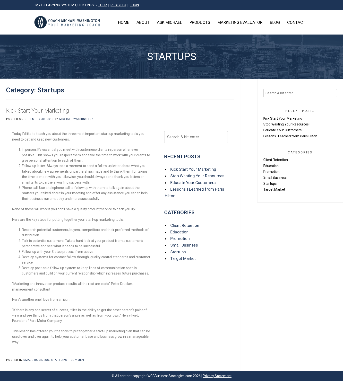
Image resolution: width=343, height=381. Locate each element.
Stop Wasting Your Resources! (197, 175)
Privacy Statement (217, 376)
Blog (275, 22)
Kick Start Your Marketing (37, 110)
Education (179, 232)
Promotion (180, 238)
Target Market (183, 258)
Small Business (184, 245)
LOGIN (134, 5)
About (143, 22)
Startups (178, 251)
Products (199, 22)
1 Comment (77, 360)
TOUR (102, 5)
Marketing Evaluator (240, 22)
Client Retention (184, 225)
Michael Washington (76, 119)
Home (123, 22)
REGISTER (118, 5)
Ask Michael (169, 22)
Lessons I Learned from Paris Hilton (290, 136)
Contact (296, 22)
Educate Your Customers (193, 182)
